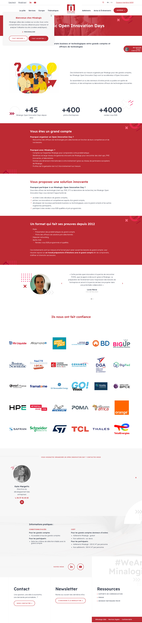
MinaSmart (22, 2)
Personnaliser (28, 32)
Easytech (12, 2)
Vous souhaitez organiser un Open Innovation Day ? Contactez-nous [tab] (71, 458)
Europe (41, 11)
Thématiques (53, 11)
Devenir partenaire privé (109, 601)
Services (31, 11)
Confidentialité (127, 620)
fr (108, 2)
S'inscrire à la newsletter (70, 601)
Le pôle (22, 11)
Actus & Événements (102, 11)
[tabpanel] (71, 284)
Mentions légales (114, 620)
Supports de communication (110, 594)
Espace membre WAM (125, 2)
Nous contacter (24, 604)
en (112, 2)
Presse (101, 598)
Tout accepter (38, 38)
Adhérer (121, 10)
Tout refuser (18, 38)
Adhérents (86, 11)
